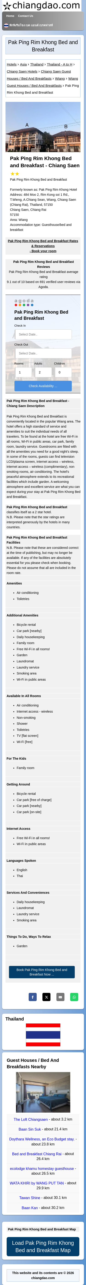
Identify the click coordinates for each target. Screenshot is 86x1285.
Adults (38, 363)
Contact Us (25, 16)
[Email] (60, 997)
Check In (20, 325)
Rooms (19, 363)
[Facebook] (33, 997)
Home (10, 16)
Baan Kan (30, 1208)
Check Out (21, 344)
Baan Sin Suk (30, 1129)
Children (59, 363)
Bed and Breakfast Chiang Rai (37, 1154)
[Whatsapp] (74, 997)
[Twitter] (46, 997)
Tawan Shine (30, 1198)
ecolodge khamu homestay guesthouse (42, 1169)
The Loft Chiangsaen (31, 1119)
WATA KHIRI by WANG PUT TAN (37, 1183)
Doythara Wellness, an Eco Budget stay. (42, 1139)
